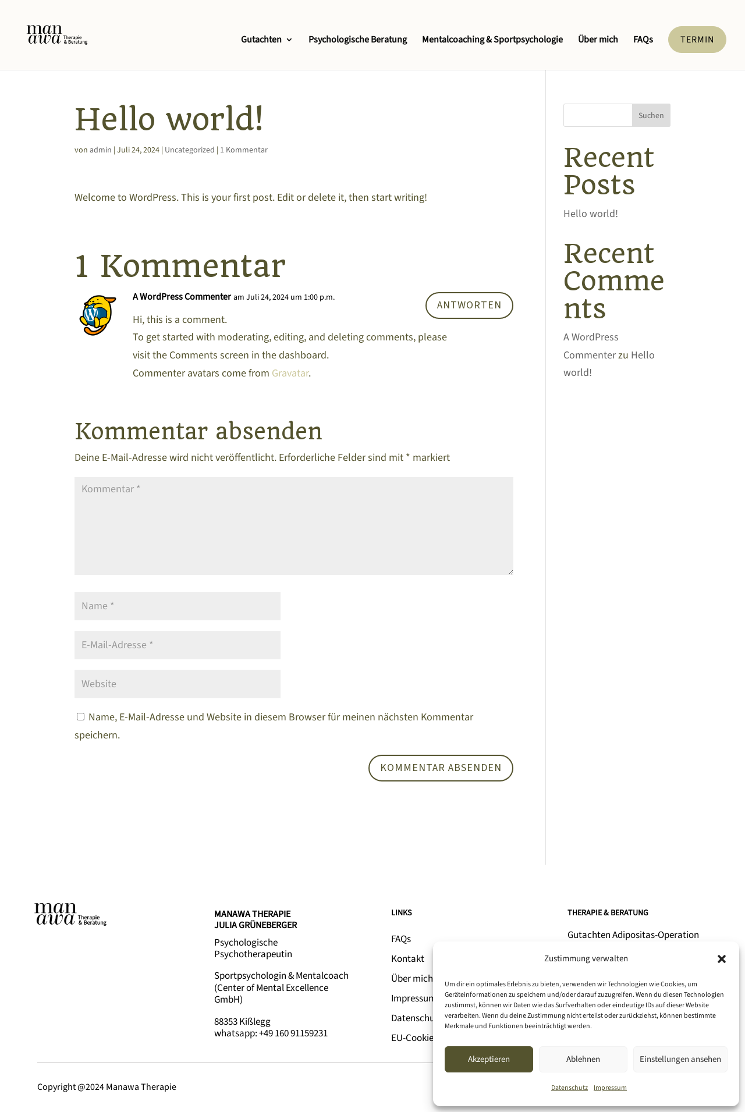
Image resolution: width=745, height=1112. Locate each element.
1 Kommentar (244, 150)
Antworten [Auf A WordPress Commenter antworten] (469, 305)
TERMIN (697, 39)
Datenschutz (569, 1088)
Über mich (598, 40)
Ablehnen (583, 1059)
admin (101, 150)
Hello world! (590, 214)
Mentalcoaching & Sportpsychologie (492, 40)
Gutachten (261, 40)
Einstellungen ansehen (680, 1059)
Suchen (651, 116)
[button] (722, 959)
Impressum (610, 1088)
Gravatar (290, 373)
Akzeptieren (489, 1059)
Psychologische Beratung (357, 40)
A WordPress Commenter (182, 296)
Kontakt (407, 959)
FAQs (643, 40)
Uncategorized (190, 150)
